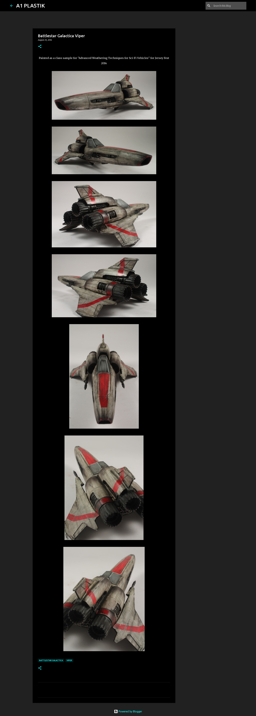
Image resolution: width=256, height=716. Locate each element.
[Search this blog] (229, 6)
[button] (40, 46)
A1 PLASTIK (30, 5)
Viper (69, 660)
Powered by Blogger (128, 711)
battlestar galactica (51, 660)
